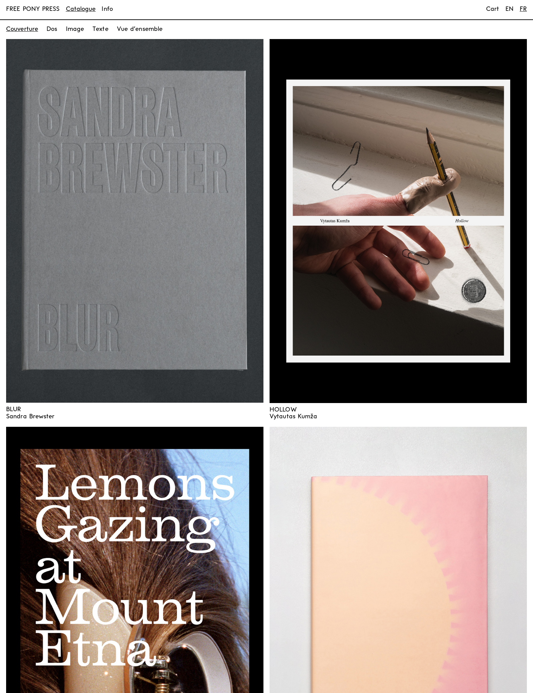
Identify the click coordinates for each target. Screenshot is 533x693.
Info (107, 9)
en (509, 9)
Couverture (22, 29)
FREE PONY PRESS (33, 9)
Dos (52, 29)
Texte (100, 29)
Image (75, 29)
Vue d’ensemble (139, 29)
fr (523, 9)
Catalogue (81, 9)
